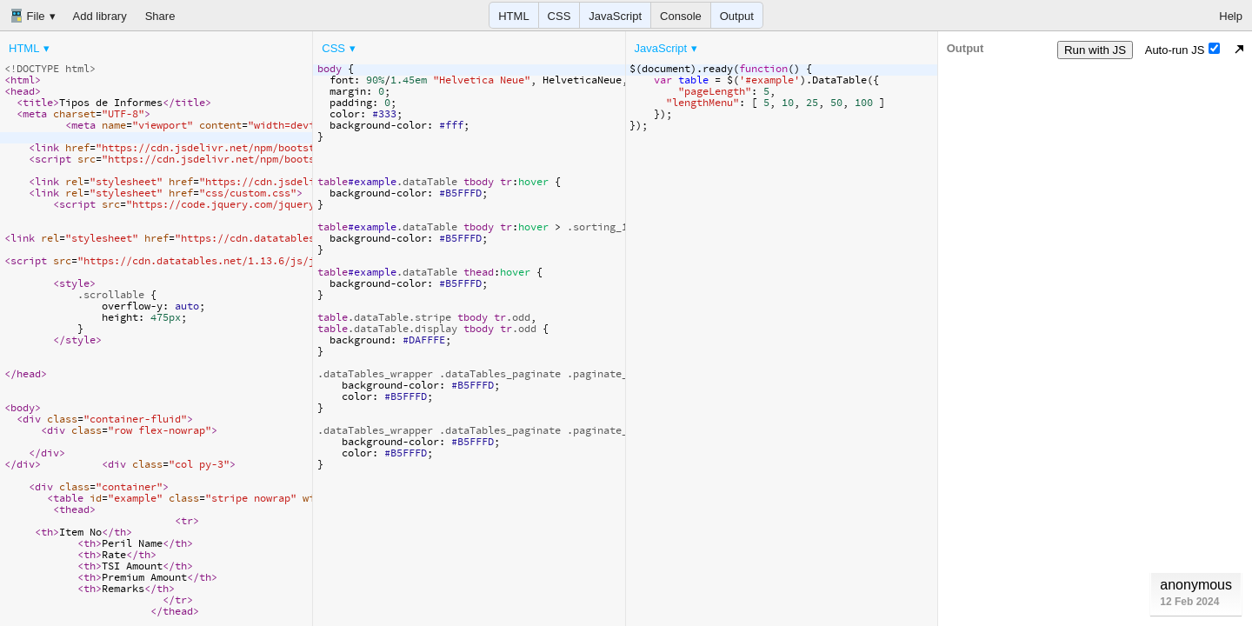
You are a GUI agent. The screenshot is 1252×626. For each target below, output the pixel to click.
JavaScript (615, 16)
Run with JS (1095, 50)
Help (1230, 16)
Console (681, 16)
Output (737, 16)
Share (160, 16)
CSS (559, 16)
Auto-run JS (1183, 50)
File (27, 16)
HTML (513, 16)
